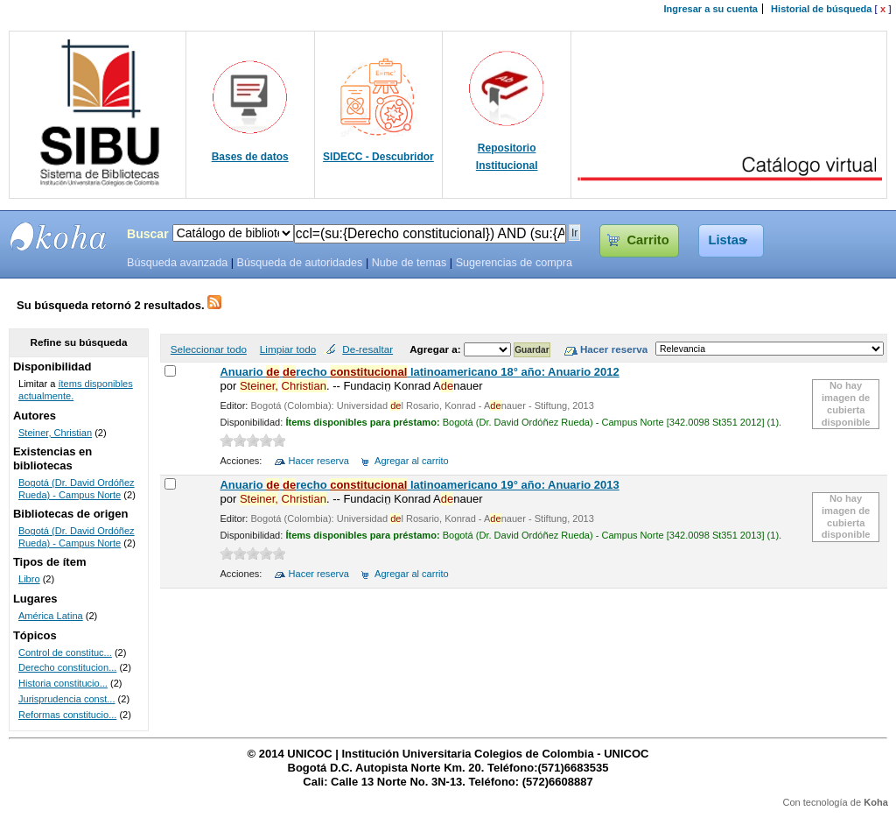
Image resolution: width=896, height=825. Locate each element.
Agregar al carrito (411, 460)
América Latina (50, 615)
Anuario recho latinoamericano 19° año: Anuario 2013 (419, 484)
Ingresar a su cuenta (711, 9)
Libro (29, 579)
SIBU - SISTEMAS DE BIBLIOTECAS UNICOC (58, 236)
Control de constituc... (65, 652)
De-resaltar (367, 349)
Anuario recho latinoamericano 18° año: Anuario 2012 (419, 371)
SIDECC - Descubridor (378, 157)
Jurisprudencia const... (67, 699)
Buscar (148, 234)
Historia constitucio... (63, 683)
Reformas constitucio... (67, 714)
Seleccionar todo (209, 349)
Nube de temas (409, 263)
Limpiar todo (288, 349)
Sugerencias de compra (514, 263)
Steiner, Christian (55, 432)
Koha (876, 802)
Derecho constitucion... (67, 667)
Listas (727, 240)
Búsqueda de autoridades (299, 263)
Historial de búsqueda (821, 9)
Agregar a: (437, 349)
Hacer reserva (319, 460)
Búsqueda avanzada (177, 263)
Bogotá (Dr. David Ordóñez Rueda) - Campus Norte (76, 488)
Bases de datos (250, 157)
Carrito (647, 240)
